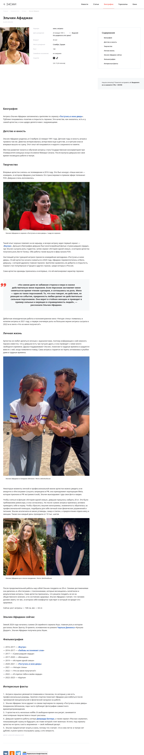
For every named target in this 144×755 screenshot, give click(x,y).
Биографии (108, 4)
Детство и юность (110, 42)
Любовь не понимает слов (31, 650)
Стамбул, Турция (59, 44)
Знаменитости (15, 11)
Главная (5, 11)
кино (55, 28)
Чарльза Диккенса (66, 627)
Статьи (96, 4)
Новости (84, 4)
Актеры (24, 11)
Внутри (7, 246)
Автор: (13, 735)
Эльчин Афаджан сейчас (113, 55)
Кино (135, 4)
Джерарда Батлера (45, 718)
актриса (60, 28)
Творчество (108, 46)
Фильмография (109, 59)
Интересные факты (111, 64)
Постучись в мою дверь (71, 116)
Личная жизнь (109, 51)
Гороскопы (123, 4)
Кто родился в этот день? (62, 35)
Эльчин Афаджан (34, 11)
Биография (108, 38)
